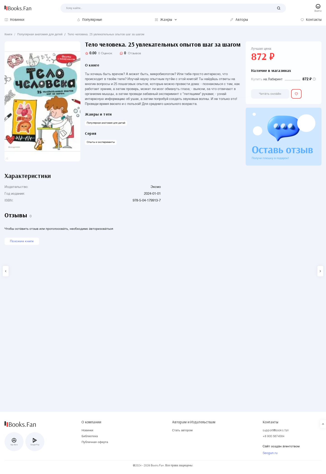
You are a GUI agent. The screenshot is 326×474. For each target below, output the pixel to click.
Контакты (270, 421)
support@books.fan (276, 430)
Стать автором (182, 430)
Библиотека (90, 436)
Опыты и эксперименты (101, 142)
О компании (91, 421)
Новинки (87, 430)
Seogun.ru (270, 453)
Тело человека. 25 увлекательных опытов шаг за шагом (105, 34)
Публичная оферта (95, 442)
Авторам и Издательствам (193, 421)
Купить (256, 79)
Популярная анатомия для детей (39, 34)
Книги (8, 34)
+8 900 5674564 (273, 436)
